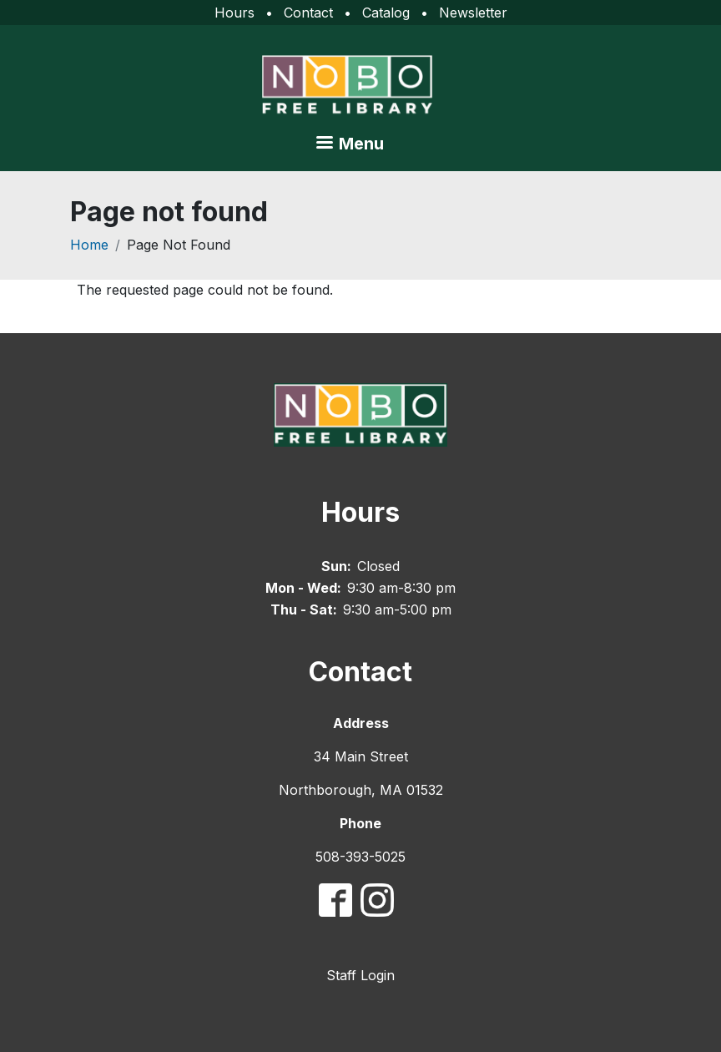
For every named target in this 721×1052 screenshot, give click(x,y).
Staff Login (360, 975)
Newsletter (473, 12)
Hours (234, 12)
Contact (308, 12)
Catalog (386, 12)
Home (89, 244)
